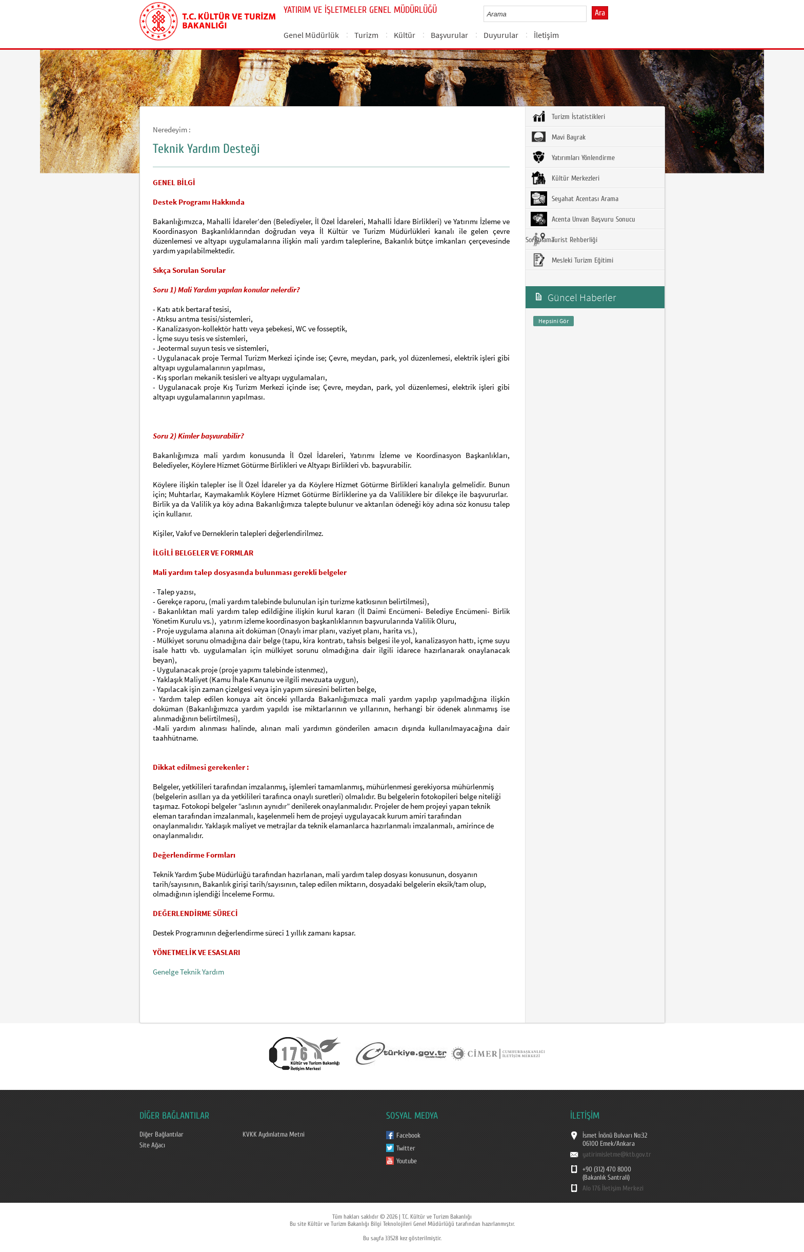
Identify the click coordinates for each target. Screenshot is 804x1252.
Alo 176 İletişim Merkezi (613, 1188)
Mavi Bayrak (558, 137)
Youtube (406, 1161)
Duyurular (501, 35)
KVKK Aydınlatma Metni (274, 1134)
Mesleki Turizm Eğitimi (572, 260)
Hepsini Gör (553, 321)
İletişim (546, 35)
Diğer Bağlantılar (161, 1134)
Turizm (366, 35)
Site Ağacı (152, 1145)
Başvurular (449, 35)
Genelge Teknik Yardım (188, 972)
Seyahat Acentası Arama (574, 198)
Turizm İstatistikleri (568, 116)
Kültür (404, 35)
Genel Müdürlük (311, 35)
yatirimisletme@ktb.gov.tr (616, 1154)
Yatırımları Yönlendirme (573, 157)
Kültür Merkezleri (565, 178)
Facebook (408, 1135)
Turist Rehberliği (564, 239)
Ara (600, 12)
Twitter (405, 1148)
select (589, 13)
